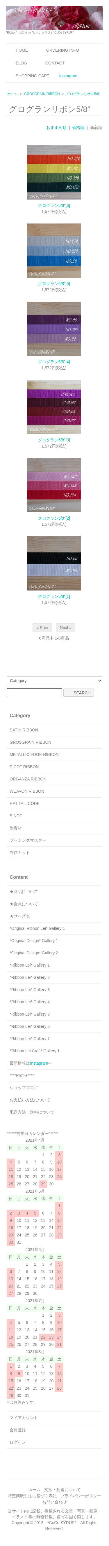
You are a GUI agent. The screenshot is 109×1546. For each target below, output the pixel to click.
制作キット (20, 852)
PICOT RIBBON (24, 766)
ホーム (12, 94)
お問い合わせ (54, 1502)
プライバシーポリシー (80, 1495)
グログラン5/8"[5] (54, 283)
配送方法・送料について (32, 1112)
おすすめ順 (56, 127)
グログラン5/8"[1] (54, 596)
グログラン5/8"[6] (54, 205)
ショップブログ (24, 1087)
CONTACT (51, 63)
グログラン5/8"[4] (54, 361)
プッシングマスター (28, 840)
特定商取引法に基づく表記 (32, 1495)
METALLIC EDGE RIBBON (34, 754)
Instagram (68, 76)
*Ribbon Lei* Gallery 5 (30, 1014)
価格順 (78, 127)
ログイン (18, 1442)
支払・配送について (62, 1489)
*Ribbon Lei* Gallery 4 (30, 1002)
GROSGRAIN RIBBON (42, 94)
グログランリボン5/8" (83, 94)
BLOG (17, 63)
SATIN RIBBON (24, 730)
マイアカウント (24, 1417)
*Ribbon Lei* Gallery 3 (30, 989)
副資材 (16, 828)
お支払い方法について (30, 1100)
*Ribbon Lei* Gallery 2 (30, 977)
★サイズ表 (20, 916)
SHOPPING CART (28, 76)
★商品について (24, 891)
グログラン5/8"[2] (54, 518)
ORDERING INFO (58, 50)
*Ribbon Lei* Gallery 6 (30, 1026)
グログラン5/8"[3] (54, 440)
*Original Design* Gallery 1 (34, 940)
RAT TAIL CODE (25, 803)
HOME (17, 50)
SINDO (16, 815)
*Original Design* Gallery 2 (34, 953)
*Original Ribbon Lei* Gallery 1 (37, 928)
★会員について (24, 904)
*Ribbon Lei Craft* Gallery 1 (35, 1051)
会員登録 (18, 1430)
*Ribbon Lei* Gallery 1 (30, 965)
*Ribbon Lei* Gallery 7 (30, 1038)
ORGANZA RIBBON (28, 779)
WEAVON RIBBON (27, 791)
